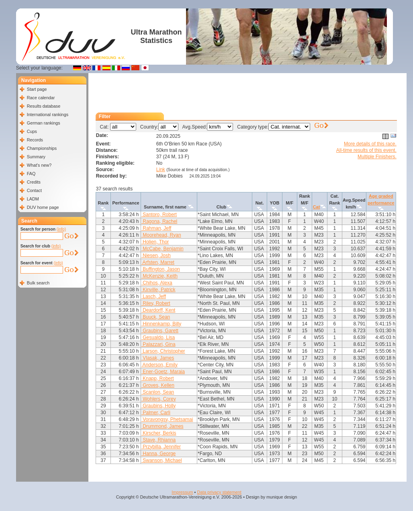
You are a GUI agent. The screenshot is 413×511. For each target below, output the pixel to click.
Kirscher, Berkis (158, 433)
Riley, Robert (155, 303)
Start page (37, 89)
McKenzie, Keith (159, 276)
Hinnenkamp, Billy (161, 324)
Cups (32, 131)
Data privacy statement (219, 492)
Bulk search (38, 282)
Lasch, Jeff (153, 296)
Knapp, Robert (157, 378)
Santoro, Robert (159, 214)
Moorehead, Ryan (161, 235)
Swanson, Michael (161, 460)
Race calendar (41, 97)
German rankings (43, 123)
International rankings (47, 114)
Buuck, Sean (155, 317)
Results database (43, 106)
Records (35, 139)
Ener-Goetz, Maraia (163, 371)
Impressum (182, 492)
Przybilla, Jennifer (161, 447)
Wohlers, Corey (158, 399)
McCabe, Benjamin (162, 248)
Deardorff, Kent (158, 310)
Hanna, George (158, 453)
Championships (42, 148)
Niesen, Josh (156, 255)
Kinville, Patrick (158, 289)
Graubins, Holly (158, 406)
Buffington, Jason (160, 269)
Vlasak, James (157, 358)
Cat (316, 206)
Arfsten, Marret (157, 262)
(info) (61, 229)
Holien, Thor (155, 242)
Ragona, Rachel (159, 221)
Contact (34, 190)
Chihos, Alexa (156, 283)
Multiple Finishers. (377, 156)
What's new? (39, 165)
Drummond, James (162, 426)
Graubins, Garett (159, 330)
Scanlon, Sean (157, 392)
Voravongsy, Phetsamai (167, 419)
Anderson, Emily (159, 365)
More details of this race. (370, 144)
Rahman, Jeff (156, 228)
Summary (36, 156)
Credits (34, 182)
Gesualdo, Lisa (158, 337)
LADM (33, 198)
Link (160, 169)
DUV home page (43, 207)
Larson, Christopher (163, 351)
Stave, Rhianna (158, 440)
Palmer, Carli (155, 412)
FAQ (31, 173)
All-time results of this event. (366, 150)
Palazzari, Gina (158, 344)
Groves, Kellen (157, 385)
